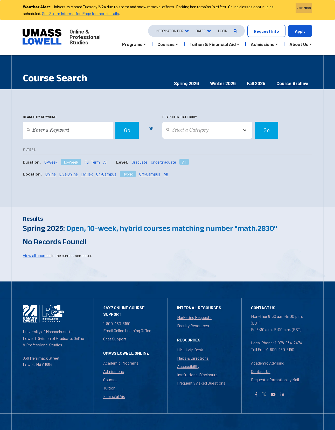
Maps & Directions (193, 357)
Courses (110, 379)
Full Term (92, 161)
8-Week (51, 161)
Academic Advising (267, 362)
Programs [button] (132, 44)
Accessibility (188, 366)
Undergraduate (163, 161)
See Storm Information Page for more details (80, 13)
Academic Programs (120, 362)
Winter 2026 (223, 83)
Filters (29, 149)
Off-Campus (149, 173)
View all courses (37, 255)
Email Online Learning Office (127, 330)
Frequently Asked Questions (201, 382)
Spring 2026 (186, 83)
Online (50, 173)
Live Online (68, 173)
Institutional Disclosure (197, 374)
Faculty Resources (193, 325)
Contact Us (260, 371)
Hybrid (127, 173)
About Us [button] (298, 44)
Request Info (266, 31)
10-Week (71, 161)
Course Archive (292, 83)
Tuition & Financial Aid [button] (213, 44)
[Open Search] (235, 31)
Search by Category (179, 117)
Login (222, 31)
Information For (169, 31)
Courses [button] (166, 44)
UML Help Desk (190, 349)
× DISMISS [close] (304, 8)
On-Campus (106, 173)
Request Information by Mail (275, 379)
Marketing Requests (194, 317)
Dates (201, 31)
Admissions (113, 371)
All (105, 161)
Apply (300, 31)
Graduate (139, 161)
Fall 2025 (256, 83)
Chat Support (114, 338)
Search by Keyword (39, 117)
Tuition (109, 387)
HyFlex (87, 173)
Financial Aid (114, 396)
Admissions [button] (262, 44)
